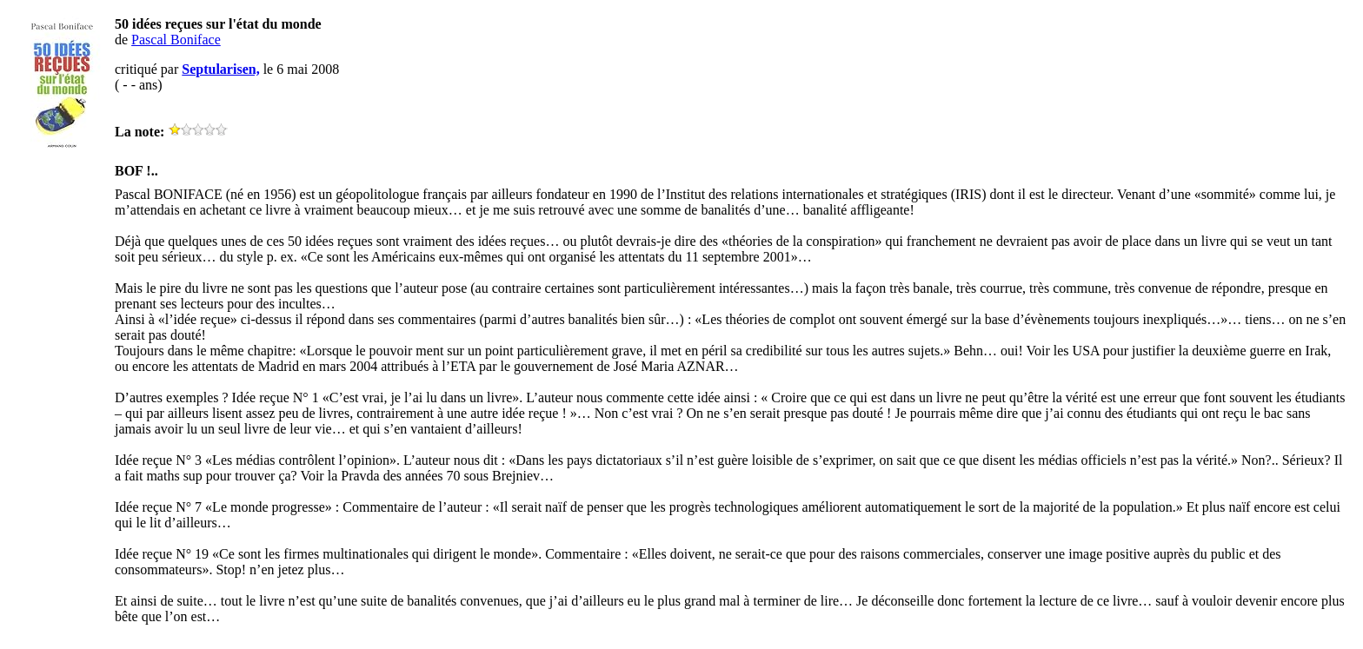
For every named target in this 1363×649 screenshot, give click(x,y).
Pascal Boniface (176, 39)
